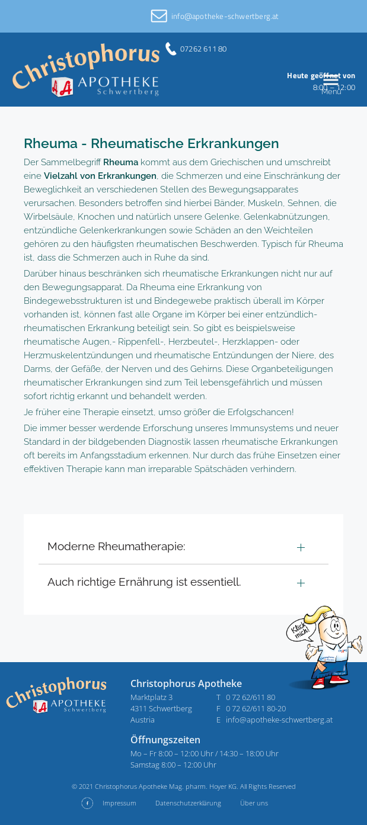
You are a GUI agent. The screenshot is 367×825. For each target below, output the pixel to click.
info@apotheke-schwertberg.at (225, 16)
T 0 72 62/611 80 (245, 697)
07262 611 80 (203, 48)
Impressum (119, 802)
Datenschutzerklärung (188, 802)
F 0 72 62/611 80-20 (251, 708)
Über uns (254, 802)
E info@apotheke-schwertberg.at (274, 719)
